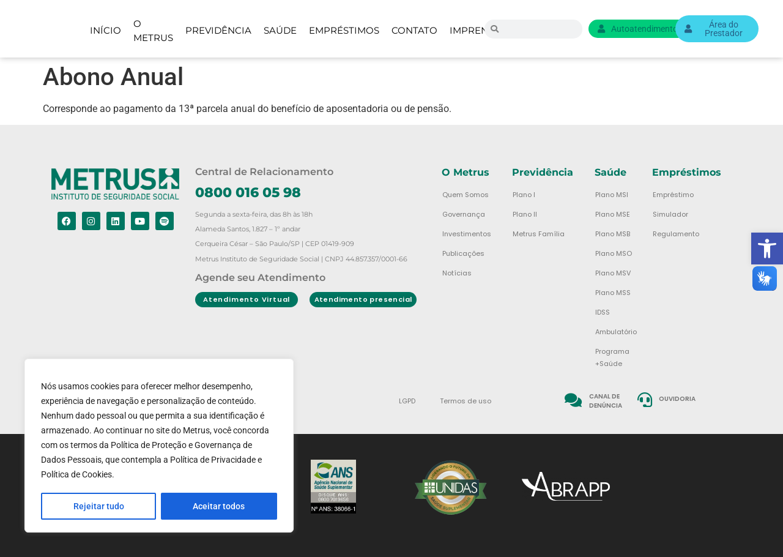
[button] (767, 248)
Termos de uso (465, 401)
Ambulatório (616, 332)
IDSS (602, 312)
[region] (159, 446)
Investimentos (466, 234)
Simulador (670, 214)
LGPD (407, 401)
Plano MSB (612, 234)
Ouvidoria (678, 398)
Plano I (524, 195)
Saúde (280, 30)
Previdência (218, 30)
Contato (414, 30)
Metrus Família (539, 234)
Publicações (463, 253)
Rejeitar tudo (98, 506)
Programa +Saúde (612, 357)
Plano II (525, 214)
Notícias (457, 273)
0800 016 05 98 (248, 192)
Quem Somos (465, 195)
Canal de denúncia (605, 401)
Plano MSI (611, 195)
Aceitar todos (219, 506)
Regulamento (676, 234)
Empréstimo (673, 195)
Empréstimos (344, 30)
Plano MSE (612, 214)
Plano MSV (613, 273)
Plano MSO (613, 253)
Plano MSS (613, 292)
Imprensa (475, 30)
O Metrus (153, 31)
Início (105, 30)
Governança (463, 214)
